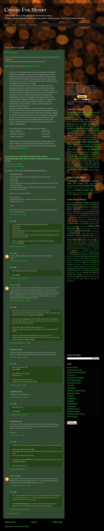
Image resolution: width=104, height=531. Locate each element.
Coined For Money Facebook (76, 372)
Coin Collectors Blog (73, 383)
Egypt (93, 223)
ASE (96, 115)
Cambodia (82, 211)
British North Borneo (83, 209)
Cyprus (69, 219)
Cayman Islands (92, 211)
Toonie (81, 194)
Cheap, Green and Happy (75, 377)
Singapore (70, 268)
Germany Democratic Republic (89, 233)
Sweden (86, 270)
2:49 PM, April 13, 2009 (17, 469)
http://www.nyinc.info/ (31, 66)
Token (86, 163)
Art (93, 119)
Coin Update (71, 388)
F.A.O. (82, 228)
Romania (69, 266)
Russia (77, 266)
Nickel (91, 141)
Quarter (95, 149)
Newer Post (10, 522)
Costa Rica (80, 217)
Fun (87, 133)
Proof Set (82, 149)
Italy (68, 248)
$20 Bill (70, 115)
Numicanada (71, 406)
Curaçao (95, 217)
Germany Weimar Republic (83, 237)
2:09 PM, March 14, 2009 (18, 385)
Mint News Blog (72, 403)
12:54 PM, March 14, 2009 (18, 357)
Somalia (86, 268)
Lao (79, 250)
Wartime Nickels (91, 165)
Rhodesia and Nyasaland (90, 264)
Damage (70, 128)
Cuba (88, 217)
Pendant (79, 144)
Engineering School (73, 393)
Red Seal (85, 152)
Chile (68, 213)
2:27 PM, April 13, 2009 (17, 435)
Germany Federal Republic (78, 235)
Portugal (69, 264)
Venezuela (70, 278)
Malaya (85, 252)
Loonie (95, 192)
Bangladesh (86, 204)
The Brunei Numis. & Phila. (76, 414)
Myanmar (71, 256)
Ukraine (69, 276)
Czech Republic (79, 219)
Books (89, 121)
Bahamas (70, 204)
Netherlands (93, 256)
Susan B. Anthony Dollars (85, 161)
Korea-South (71, 250)
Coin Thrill (70, 385)
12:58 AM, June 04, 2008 (18, 214)
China (74, 213)
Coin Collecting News (74, 380)
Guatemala (93, 240)
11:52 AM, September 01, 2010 (20, 485)
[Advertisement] (42, 35)
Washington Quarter (73, 167)
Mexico (79, 254)
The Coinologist (72, 416)
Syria (71, 272)
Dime (78, 128)
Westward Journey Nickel (90, 167)
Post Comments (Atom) (21, 526)
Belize (75, 207)
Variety (69, 165)
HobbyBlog (70, 401)
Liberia (95, 250)
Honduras (83, 241)
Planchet (88, 144)
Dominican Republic (80, 221)
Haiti (76, 241)
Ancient (69, 202)
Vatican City (94, 276)
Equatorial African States (80, 226)
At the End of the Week (74, 370)
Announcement (15, 166)
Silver (71, 156)
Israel (95, 246)
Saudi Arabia (93, 266)
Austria (94, 202)
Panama (94, 260)
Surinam (79, 270)
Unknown (13, 285)
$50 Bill (89, 115)
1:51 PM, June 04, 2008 (17, 246)
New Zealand (85, 258)
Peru (77, 262)
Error (85, 131)
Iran (84, 246)
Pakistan (87, 260)
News (22, 166)
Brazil (95, 207)
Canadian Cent (75, 180)
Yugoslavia (94, 278)
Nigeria (69, 260)
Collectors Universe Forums (76, 390)
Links (14, 25)
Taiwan (78, 272)
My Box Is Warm (72, 367)
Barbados (94, 204)
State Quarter (91, 159)
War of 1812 (79, 165)
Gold (92, 133)
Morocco (86, 254)
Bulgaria (75, 211)
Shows (97, 154)
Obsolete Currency (73, 409)
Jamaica (76, 248)
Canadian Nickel (89, 186)
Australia (85, 202)
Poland (94, 262)
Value (94, 163)
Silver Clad (94, 156)
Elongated (76, 131)
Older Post (57, 522)
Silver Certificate (83, 156)
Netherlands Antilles (72, 258)
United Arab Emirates (81, 276)
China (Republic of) (72, 215)
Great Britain (72, 240)
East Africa (91, 221)
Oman (81, 260)
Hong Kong (93, 242)
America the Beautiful (79, 117)
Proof (73, 149)
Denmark (69, 221)
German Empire (95, 231)
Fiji (88, 228)
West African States (82, 278)
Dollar (86, 128)
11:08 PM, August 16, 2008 (19, 278)
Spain (71, 270)
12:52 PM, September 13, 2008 (20, 343)
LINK (26, 465)
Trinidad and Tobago (74, 274)
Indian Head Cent (80, 135)
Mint (95, 137)
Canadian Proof (71, 187)
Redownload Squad (73, 411)
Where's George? (94, 170)
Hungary (69, 244)
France (84, 231)
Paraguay (69, 262)
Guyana (69, 242)
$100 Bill (87, 112)
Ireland (89, 246)
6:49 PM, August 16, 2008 (18, 261)
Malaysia (91, 252)
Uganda (95, 274)
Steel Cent (70, 161)
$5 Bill (80, 115)
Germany (72, 233)
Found (80, 133)
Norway (75, 260)
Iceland (77, 244)
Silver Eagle (70, 159)
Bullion (77, 124)
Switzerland (95, 270)
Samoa (84, 266)
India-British (89, 244)
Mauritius (71, 254)
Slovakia (79, 268)
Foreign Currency (73, 231)
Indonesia (77, 246)
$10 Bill (78, 112)
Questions (76, 152)
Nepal (85, 256)
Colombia (83, 215)
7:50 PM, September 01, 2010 (19, 509)
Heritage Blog (71, 398)
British (69, 209)
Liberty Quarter (92, 135)
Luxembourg (71, 252)
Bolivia (90, 207)
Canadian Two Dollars (84, 192)
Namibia (78, 256)
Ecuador (85, 223)
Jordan (89, 248)
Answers (86, 119)
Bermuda (83, 207)
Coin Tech (78, 126)
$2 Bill (94, 112)
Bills (82, 121)
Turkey (87, 274)
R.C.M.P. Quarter (72, 194)
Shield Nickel (89, 154)
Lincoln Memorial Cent (75, 137)
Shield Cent (78, 154)
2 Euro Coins (71, 375)
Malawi (79, 252)
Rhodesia (77, 264)
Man (11, 221)
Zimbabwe (70, 280)
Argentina (77, 202)
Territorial (78, 163)
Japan (83, 248)
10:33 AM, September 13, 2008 (20, 301)
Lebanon (86, 250)
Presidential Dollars (91, 146)
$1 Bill (69, 112)
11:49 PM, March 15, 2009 (18, 415)
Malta (97, 252)
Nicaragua (94, 258)
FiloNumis (70, 396)
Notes (69, 144)
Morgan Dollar (80, 139)
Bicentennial (75, 121)
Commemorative (92, 126)
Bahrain (79, 204)
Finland (95, 228)
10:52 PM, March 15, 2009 (18, 397)
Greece (84, 240)
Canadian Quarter (81, 190)
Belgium (69, 207)
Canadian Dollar (83, 183)
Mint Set (70, 139)
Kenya (95, 248)
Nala (11, 253)
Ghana (95, 237)
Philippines (85, 262)
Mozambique (95, 254)
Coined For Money (25, 10)
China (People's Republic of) (87, 213)
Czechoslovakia (91, 219)
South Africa (95, 268)
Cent (84, 124)
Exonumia (95, 131)
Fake (72, 133)
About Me (22, 25)
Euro (91, 226)
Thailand (85, 272)
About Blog (33, 25)
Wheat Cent (76, 169)
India (82, 244)
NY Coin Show (11, 53)
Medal (88, 137)
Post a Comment (13, 513)
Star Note (79, 159)
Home (7, 25)
